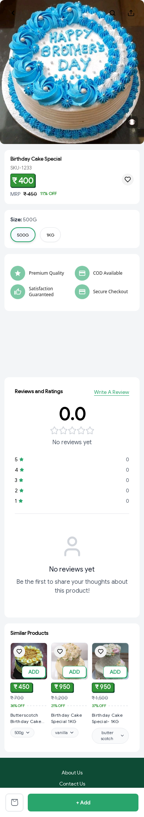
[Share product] (131, 13)
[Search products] (113, 13)
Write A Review (111, 394)
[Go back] (13, 13)
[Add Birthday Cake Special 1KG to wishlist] (60, 654)
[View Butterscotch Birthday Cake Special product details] (28, 719)
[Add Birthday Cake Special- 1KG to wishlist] (101, 658)
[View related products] (132, 122)
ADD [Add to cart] (33, 672)
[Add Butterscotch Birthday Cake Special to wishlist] (19, 652)
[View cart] (14, 802)
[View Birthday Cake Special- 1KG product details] (110, 725)
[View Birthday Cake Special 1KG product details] (69, 720)
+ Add (83, 802)
